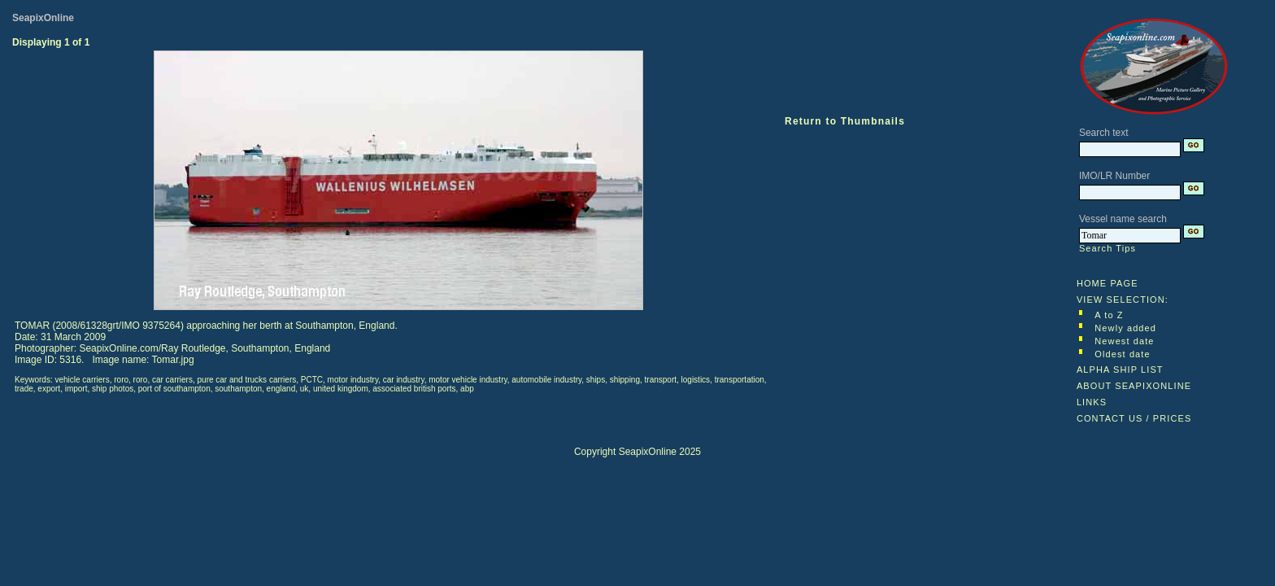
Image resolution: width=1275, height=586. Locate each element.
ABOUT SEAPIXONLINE (1134, 386)
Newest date (1124, 341)
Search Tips (1107, 248)
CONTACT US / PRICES (1134, 418)
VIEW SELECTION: (1122, 299)
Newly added (1125, 328)
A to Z (1108, 315)
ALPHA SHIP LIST (1120, 369)
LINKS (1092, 402)
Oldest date (1122, 354)
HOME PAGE (1107, 283)
